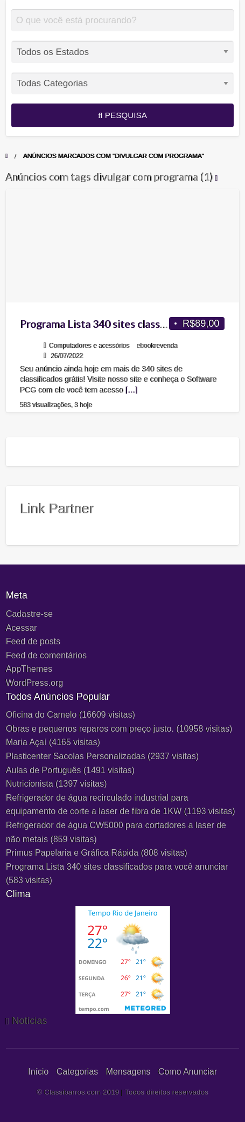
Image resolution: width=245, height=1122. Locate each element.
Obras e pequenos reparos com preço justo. (90, 728)
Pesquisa (122, 115)
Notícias (29, 1020)
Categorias (77, 1071)
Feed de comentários (46, 655)
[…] (132, 390)
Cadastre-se (29, 613)
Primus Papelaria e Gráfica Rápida (72, 852)
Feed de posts (33, 641)
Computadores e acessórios (90, 345)
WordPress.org (34, 682)
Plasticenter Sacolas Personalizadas (75, 756)
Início (38, 1071)
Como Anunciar (187, 1071)
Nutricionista (29, 783)
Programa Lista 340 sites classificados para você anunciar (117, 866)
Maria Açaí (26, 742)
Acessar (21, 627)
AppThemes (29, 668)
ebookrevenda (157, 345)
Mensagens (128, 1071)
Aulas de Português (43, 770)
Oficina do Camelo (41, 714)
